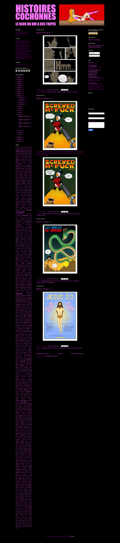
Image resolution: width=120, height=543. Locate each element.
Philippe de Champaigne (25, 410)
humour (30, 301)
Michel (17, 365)
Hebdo (25, 288)
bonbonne (18, 180)
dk (24, 243)
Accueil (60, 353)
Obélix (26, 389)
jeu (16, 313)
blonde (30, 177)
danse (17, 236)
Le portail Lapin (93, 73)
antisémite (29, 160)
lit (31, 337)
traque (30, 502)
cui (24, 233)
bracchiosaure (28, 186)
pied (30, 413)
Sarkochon (18, 467)
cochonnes (29, 213)
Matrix (25, 356)
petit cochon (19, 409)
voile (20, 523)
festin (22, 266)
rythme (17, 460)
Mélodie (29, 359)
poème (21, 419)
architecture (19, 163)
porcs (17, 425)
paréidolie (29, 400)
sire (16, 476)
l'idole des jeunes (20, 320)
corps (17, 229)
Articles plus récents (43, 353)
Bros (17, 189)
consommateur (28, 222)
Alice (27, 154)
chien (17, 204)
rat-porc (30, 442)
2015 (19, 95)
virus (27, 521)
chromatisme (24, 205)
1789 (24, 147)
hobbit (30, 297)
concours (18, 221)
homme (24, 299)
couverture (19, 230)
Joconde (27, 313)
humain (21, 301)
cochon (55, 280)
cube (21, 233)
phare (17, 410)
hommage (76, 280)
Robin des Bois (28, 452)
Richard (26, 449)
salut (26, 464)
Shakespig (25, 475)
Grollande (29, 284)
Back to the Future (20, 169)
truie (27, 509)
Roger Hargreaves (27, 455)
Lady (17, 323)
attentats (18, 168)
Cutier (22, 234)
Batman (30, 172)
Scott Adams (28, 469)
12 (19, 147)
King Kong (23, 317)
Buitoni (21, 190)
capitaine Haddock (27, 195)
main (27, 344)
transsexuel (25, 502)
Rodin (20, 455)
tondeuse (22, 499)
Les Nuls (29, 331)
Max (20, 359)
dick (21, 240)
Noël (17, 386)
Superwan (29, 485)
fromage (17, 272)
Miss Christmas (24, 367)
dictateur (26, 240)
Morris (23, 374)
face (17, 263)
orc (31, 392)
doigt (54, 91)
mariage (17, 350)
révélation (29, 448)
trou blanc (18, 508)
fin (20, 267)
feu (31, 266)
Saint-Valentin (28, 461)
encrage (22, 254)
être (21, 260)
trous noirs (22, 509)
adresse (30, 150)
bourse (21, 184)
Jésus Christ (74, 348)
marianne (22, 350)
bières (26, 175)
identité (20, 302)
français (30, 267)
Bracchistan (18, 187)
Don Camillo (21, 246)
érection (22, 257)
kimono (17, 317)
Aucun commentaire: (53, 89)
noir (20, 386)
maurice (25, 358)
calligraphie (29, 192)
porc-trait (29, 424)
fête (29, 266)
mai (20, 112)
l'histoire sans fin (20, 319)
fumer (22, 272)
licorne (17, 337)
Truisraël (18, 511)
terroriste (20, 493)
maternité (18, 355)
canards (26, 193)
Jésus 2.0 (67, 348)
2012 (19, 141)
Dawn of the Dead (26, 236)
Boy (22, 186)
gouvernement (28, 281)
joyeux (17, 314)
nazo (20, 380)
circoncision (29, 207)
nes (31, 382)
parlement (18, 401)
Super (20, 484)
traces (25, 500)
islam (25, 307)
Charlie (22, 201)
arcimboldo (29, 163)
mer (31, 361)
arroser (22, 165)
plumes (17, 419)
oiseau (23, 391)
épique (17, 257)
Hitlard (23, 297)
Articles (92, 53)
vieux (21, 521)
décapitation (18, 237)
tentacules (25, 491)
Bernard (17, 175)
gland (26, 276)
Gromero (18, 285)
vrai (26, 523)
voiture (23, 523)
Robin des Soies (20, 454)
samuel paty (19, 466)
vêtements (18, 520)
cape (21, 195)
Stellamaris (18, 481)
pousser (22, 430)
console (22, 222)
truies (30, 509)
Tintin (23, 496)
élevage (30, 251)
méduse (24, 359)
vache (17, 514)
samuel (30, 464)
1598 (21, 147)
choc (27, 204)
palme (21, 397)
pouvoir (27, 430)
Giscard (22, 276)
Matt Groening (19, 358)
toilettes (22, 497)
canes (30, 193)
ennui (25, 255)
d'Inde (30, 234)
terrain (30, 491)
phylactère (18, 413)
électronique (23, 251)
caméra (17, 193)
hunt (17, 302)
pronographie (19, 436)
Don (17, 246)
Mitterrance (29, 368)
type (25, 511)
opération (18, 392)
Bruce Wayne (22, 189)
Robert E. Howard (20, 452)
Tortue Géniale (19, 500)
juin (20, 110)
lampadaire (24, 323)
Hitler (27, 297)
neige (17, 382)
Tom (31, 497)
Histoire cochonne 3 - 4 (44, 33)
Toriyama (29, 499)
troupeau (18, 509)
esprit (30, 258)
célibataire (24, 198)
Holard (24, 298)
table (30, 487)
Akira (27, 153)
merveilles (22, 364)
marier (26, 350)
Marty (30, 352)
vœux (17, 523)
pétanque (29, 408)
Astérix (18, 166)
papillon (23, 398)
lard (20, 325)
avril (20, 114)
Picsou (73, 213)
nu (31, 388)
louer (27, 338)
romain (17, 457)
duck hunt (18, 249)
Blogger (72, 536)
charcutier (18, 201)
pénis (20, 406)
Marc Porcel (24, 349)
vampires (30, 514)
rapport (18, 442)
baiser (17, 171)
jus (16, 316)
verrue (17, 518)
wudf (17, 526)
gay (27, 273)
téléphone (22, 490)
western (20, 524)
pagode (17, 397)
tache (17, 488)
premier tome (19, 431)
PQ (31, 430)
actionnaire (29, 148)
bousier (30, 184)
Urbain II (25, 512)
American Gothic (27, 157)
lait (20, 323)
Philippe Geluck (20, 412)
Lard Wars (24, 325)
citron (17, 208)
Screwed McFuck (20, 470)
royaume (18, 458)
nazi (17, 380)
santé (30, 466)
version (21, 518)
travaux (21, 503)
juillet (20, 108)
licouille (21, 337)
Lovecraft (27, 340)
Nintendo (26, 385)
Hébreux (30, 288)
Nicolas (24, 383)
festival (25, 266)
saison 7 (18, 464)
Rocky (17, 455)
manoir (30, 347)
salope (23, 464)
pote (21, 428)
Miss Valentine (22, 368)
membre (17, 361)
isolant (17, 308)
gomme (30, 279)
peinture (29, 404)
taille (20, 488)
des (31, 237)
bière (21, 175)
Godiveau (29, 278)
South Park (25, 478)
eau (27, 249)
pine (31, 415)
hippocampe (29, 291)
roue (31, 457)
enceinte (17, 254)
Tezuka (26, 494)
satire (30, 467)
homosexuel (29, 299)
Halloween (29, 287)
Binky (17, 177)
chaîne (17, 199)
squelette (20, 479)
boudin (23, 183)
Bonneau (23, 180)
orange (27, 392)
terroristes (26, 493)
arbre (30, 162)
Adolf (26, 150)
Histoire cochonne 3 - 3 (44, 98)
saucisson (18, 469)
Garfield (17, 273)
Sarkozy (25, 467)
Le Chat (29, 325)
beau (24, 174)
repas (17, 446)
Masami (20, 353)
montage (18, 373)
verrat (27, 517)
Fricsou (59, 213)
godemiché (18, 278)
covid (30, 230)
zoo (19, 527)
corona (22, 227)
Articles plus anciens (77, 353)
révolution (21, 449)
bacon (26, 169)
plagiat (24, 418)
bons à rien (29, 180)
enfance (17, 255)
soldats (23, 476)
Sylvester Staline (24, 487)
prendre (25, 431)
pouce (23, 428)
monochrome (19, 371)
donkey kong (28, 246)
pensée (25, 406)
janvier (21, 134)
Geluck (30, 273)
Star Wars (25, 479)
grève (24, 282)
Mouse (17, 377)
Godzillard (18, 279)
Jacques (21, 308)
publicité (30, 436)
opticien (23, 392)
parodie (68, 213)
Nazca (30, 379)
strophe (30, 482)
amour (17, 159)
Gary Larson (23, 273)
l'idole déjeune (28, 319)
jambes (24, 308)
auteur (26, 168)
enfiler (21, 255)
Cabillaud (18, 192)
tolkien (27, 497)
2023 (19, 79)
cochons (50, 91)
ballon (26, 171)
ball (47, 280)
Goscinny (22, 281)
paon (30, 397)
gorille (17, 281)
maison (17, 346)
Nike (17, 385)
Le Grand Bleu (28, 326)
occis (17, 391)
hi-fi (22, 291)
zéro (17, 527)
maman (24, 346)
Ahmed (23, 153)
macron (26, 343)
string (22, 482)
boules (51, 280)
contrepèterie (19, 226)
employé (30, 252)
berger (30, 174)
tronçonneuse (28, 506)
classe (21, 208)
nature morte (24, 379)
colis (22, 216)
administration (20, 150)
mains (30, 344)
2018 (19, 89)
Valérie (20, 514)
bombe (24, 178)
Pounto (17, 430)
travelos (26, 503)
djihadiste (21, 243)
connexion (18, 222)
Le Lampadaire (92, 66)
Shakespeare (19, 475)
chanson (22, 199)
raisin (30, 440)
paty (28, 403)
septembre (22, 104)
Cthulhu (17, 233)
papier (17, 398)
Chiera (20, 204)
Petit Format (92, 74)
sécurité (30, 470)
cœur (17, 216)
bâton (17, 174)
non (23, 386)
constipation (18, 224)
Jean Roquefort (20, 310)
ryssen (30, 458)
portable (30, 425)
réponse (20, 446)
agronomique (19, 153)
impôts (17, 305)
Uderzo (20, 512)
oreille (75, 91)
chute (30, 205)
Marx (17, 353)
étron (24, 260)
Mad (31, 343)
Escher (22, 258)
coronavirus (28, 227)
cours (30, 229)
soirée (19, 476)
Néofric (20, 382)
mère (27, 362)
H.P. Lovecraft (19, 287)
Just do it (20, 316)
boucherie (24, 181)
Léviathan (29, 334)
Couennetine (22, 229)
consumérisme (28, 224)
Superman (22, 485)
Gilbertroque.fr (92, 76)
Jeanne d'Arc (28, 310)
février (21, 132)
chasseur (30, 201)
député (28, 237)
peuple (23, 409)
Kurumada (29, 317)
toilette (17, 497)
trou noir (24, 508)
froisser (30, 270)
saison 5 (29, 463)
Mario (30, 350)
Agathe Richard (25, 151)
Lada (30, 322)
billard (30, 175)
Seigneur (18, 472)
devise (17, 240)
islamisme (29, 307)
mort (30, 374)
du (31, 248)
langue (69, 91)
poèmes (25, 419)
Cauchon (18, 198)
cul (26, 233)
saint (21, 460)
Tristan (30, 505)
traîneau (30, 500)
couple (26, 229)
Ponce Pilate (28, 423)
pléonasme (29, 418)
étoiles (17, 260)
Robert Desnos (28, 451)
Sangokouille (50, 282)
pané (27, 397)
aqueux (17, 162)
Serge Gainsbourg (21, 473)
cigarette (18, 207)
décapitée (24, 237)
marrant (17, 352)
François (18, 269)
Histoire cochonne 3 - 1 (44, 289)
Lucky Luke (23, 341)
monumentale (19, 374)
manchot (18, 347)
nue (16, 389)
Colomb (25, 216)
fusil (26, 272)
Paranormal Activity (21, 400)
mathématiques (19, 356)
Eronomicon (29, 257)
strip (26, 482)
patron (24, 403)
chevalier (24, 202)
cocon (30, 215)
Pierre (17, 415)
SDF (26, 470)
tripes (26, 505)
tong (26, 499)
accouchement (23, 148)
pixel (21, 418)
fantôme (23, 264)
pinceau (27, 415)
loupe (17, 340)
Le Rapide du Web (93, 77)
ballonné (30, 171)
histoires (24, 295)
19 (27, 147)
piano (24, 413)
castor (23, 196)
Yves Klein (29, 526)
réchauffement (28, 443)
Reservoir (25, 446)
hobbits (17, 298)
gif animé (23, 275)
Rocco (30, 454)
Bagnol (30, 169)
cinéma (23, 207)
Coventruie (25, 230)
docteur (30, 243)
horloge (17, 301)
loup (30, 338)
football (25, 267)
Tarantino (25, 488)
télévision (27, 490)
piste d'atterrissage (27, 416)
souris (43, 215)
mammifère (29, 346)
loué (25, 338)
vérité (23, 517)
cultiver (30, 233)
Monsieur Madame (27, 371)
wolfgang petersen (27, 524)
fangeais (29, 263)
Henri (23, 290)
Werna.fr (90, 62)
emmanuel (24, 252)
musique (18, 379)
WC (17, 524)
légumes (27, 329)
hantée (21, 288)
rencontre (26, 445)
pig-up (20, 415)
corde (17, 227)
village (23, 521)
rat (26, 442)
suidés (17, 484)
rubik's (25, 458)
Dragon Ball (27, 248)
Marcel (30, 349)
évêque (27, 260)
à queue (17, 148)
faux (27, 264)
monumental (29, 373)
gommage (24, 279)
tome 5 (17, 499)
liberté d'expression (26, 335)
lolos (22, 338)
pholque (30, 412)
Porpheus (25, 425)
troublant (29, 508)
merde (17, 362)
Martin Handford (24, 352)
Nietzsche (29, 383)
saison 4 (24, 463)
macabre (21, 343)
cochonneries (19, 213)
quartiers (24, 439)
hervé (17, 291)
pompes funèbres (20, 423)
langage (30, 323)
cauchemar (29, 196)
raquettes (23, 442)
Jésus (17, 312)
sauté (23, 469)
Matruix (30, 356)
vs (28, 523)
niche (17, 383)
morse (27, 374)
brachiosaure (25, 187)
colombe (30, 216)
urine (28, 512)
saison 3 (44, 282)
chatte (20, 202)
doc (27, 243)
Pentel (17, 408)
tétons (22, 494)
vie (31, 520)
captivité (18, 196)
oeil (72, 91)
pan (24, 397)
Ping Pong (19, 416)
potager (17, 428)
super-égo (25, 484)
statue (30, 479)
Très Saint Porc (20, 505)
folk (22, 267)
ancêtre (27, 159)
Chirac (24, 204)
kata (31, 316)
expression (18, 261)
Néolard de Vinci (26, 382)
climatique (26, 208)
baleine (20, 171)
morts (17, 376)
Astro (21, 166)
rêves (17, 449)
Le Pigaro (27, 328)
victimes (27, 520)
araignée (24, 162)
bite (20, 177)
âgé (31, 151)
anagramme (22, 159)
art (25, 165)
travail (17, 503)
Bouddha (30, 181)
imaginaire (24, 304)
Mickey (21, 365)
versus (25, 518)
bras (31, 187)
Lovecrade (21, 340)
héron (30, 290)
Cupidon (18, 234)
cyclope (26, 234)
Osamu (25, 394)
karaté (25, 316)
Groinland (22, 284)
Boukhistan (29, 183)
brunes (27, 189)
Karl (28, 316)
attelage (25, 166)
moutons (30, 377)
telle (31, 490)
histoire (59, 91)
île (26, 302)
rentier (30, 445)
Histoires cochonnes (94, 39)
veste (30, 518)
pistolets (18, 418)
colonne (22, 218)
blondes (17, 178)
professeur (29, 434)
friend (24, 270)
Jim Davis (20, 313)
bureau (30, 190)
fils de (17, 267)
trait (21, 502)
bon (27, 178)
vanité (22, 515)
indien (27, 305)
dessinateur (23, 239)
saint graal (25, 460)
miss (17, 367)
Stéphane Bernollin (27, 481)
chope (30, 204)
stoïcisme (18, 482)
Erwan (17, 258)
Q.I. (31, 438)
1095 (17, 147)
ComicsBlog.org (93, 71)
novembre (22, 99)
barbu (17, 172)
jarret (28, 308)
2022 (19, 81)
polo (31, 421)
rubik (22, 458)
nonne (26, 386)
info (31, 305)
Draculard (18, 248)
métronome (29, 364)
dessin (17, 239)
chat (17, 202)
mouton (23, 377)
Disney (17, 243)
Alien (30, 156)
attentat (29, 166)
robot (26, 454)
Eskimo (26, 258)
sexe (31, 473)
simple (30, 475)
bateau (25, 172)
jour (31, 313)
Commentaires (94, 55)
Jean (31, 308)
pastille (20, 403)
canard (48, 213)
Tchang (17, 490)
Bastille (21, 172)
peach (24, 404)
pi (21, 413)
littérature (18, 338)
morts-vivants (23, 376)
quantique (18, 439)
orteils (21, 394)
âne (31, 159)
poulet (30, 428)
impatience (29, 304)
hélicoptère (18, 290)
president (29, 431)
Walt (31, 523)
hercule (26, 290)
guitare (30, 285)
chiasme (29, 202)
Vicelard (23, 520)
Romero (21, 457)
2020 (19, 85)
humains (64, 91)
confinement (28, 221)
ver (26, 515)
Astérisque (29, 165)
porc (17, 424)
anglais (17, 160)
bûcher (17, 190)
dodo (17, 245)
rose (24, 457)
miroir (30, 365)
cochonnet (18, 215)
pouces (26, 428)
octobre (21, 102)
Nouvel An (23, 388)
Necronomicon (25, 380)
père (20, 408)
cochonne (44, 91)
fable (30, 261)
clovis (23, 210)
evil (31, 260)
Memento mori (24, 361)
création (26, 231)
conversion (56, 348)
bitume (23, 177)
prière (17, 434)
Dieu (30, 240)
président (18, 433)
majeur (20, 346)
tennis (20, 491)
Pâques (30, 398)
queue (22, 440)
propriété (25, 436)
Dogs (19, 245)
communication (19, 219)
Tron (22, 506)
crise (30, 231)
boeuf (21, 178)
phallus (30, 409)
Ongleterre (29, 391)
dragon (66, 280)
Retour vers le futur (22, 448)
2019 (19, 87)
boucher (18, 181)
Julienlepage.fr (92, 65)
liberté (17, 335)
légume (23, 329)
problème (22, 434)
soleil (27, 476)
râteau (17, 443)
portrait (30, 427)
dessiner (30, 239)
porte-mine (18, 427)
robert (21, 451)
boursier (26, 184)
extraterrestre (25, 261)
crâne (17, 231)
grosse (22, 285)
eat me (23, 249)
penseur (30, 406)
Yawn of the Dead (22, 526)
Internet (17, 307)
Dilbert (17, 242)
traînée (17, 502)
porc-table (22, 424)
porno (21, 425)
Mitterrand (18, 370)
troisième (18, 506)
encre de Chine (28, 254)
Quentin (30, 439)
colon (17, 218)
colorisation (29, 218)
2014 (19, 137)
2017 (19, 91)
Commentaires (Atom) (51, 356)
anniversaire (23, 160)
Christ (17, 205)
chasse (25, 201)
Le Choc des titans (20, 326)
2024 (19, 77)
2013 (19, 139)
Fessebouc (18, 266)
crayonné (22, 231)
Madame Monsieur (20, 344)
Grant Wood (19, 282)
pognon (17, 421)
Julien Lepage (27, 314)
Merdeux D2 (22, 362)
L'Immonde (27, 320)
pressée (30, 433)
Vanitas (17, 515)
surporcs (18, 487)
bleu (27, 177)
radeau (26, 440)
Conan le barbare (27, 219)
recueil (17, 445)
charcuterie (29, 199)
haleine (25, 287)
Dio (28, 242)
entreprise (29, 255)
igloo (24, 302)
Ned (31, 380)
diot (31, 242)
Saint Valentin (22, 461)
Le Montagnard (19, 328)
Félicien (30, 264)
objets (30, 389)
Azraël (30, 168)
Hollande (29, 298)
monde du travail (26, 370)
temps (17, 491)
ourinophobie (24, 395)
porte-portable (24, 427)
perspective (24, 408)
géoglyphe (18, 275)
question (18, 440)
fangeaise (18, 264)
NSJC (28, 388)
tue (21, 511)
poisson (22, 421)
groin (17, 284)
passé (17, 403)
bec (27, 174)
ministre (26, 365)
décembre (22, 97)
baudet (20, 174)
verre (30, 517)
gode (30, 276)
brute (30, 189)
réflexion (21, 445)
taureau (30, 488)
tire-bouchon (29, 496)
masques (30, 353)
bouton (17, 186)
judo (21, 314)
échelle (30, 249)
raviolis (21, 443)
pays (21, 404)
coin (19, 216)
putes (27, 438)
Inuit (21, 307)
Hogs (21, 298)
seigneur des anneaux (26, 472)
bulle (25, 190)
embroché (18, 252)
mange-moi (24, 347)
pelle (17, 406)
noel (31, 385)
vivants (30, 521)
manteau (18, 349)
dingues (25, 242)
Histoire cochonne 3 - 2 (44, 222)
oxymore (30, 395)
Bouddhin (18, 183)
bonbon (30, 178)
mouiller (30, 376)
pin (24, 415)
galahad (30, 272)
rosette (27, 457)
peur (26, 409)
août (20, 106)
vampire (25, 514)
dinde (21, 242)
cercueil (30, 198)
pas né (30, 401)
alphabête (18, 157)
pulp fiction (18, 438)
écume (17, 251)
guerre (26, 285)
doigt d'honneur (28, 245)
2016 (19, 93)
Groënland (29, 282)
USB (31, 512)
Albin (30, 153)
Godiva (24, 278)
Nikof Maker (21, 385)
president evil (24, 433)
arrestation (18, 165)
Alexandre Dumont (20, 154)
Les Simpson (19, 332)
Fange (22, 263)
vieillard (17, 521)
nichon (20, 383)
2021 (19, 83)
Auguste (23, 168)
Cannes (17, 195)
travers (30, 503)
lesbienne (25, 334)
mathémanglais (28, 355)
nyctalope (20, 389)
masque (25, 353)
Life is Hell (27, 337)
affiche (44, 213)
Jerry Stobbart (92, 83)
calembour (23, 192)
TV (23, 511)
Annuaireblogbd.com (94, 70)
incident (22, 305)
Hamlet (17, 288)
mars (20, 130)
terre (17, 493)
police (27, 421)
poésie (30, 419)
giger (27, 275)
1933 (29, 147)
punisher (23, 438)
